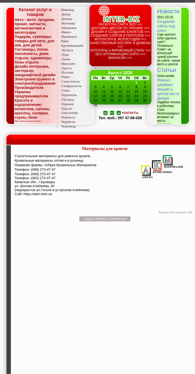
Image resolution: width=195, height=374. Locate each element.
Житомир (68, 23)
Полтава (67, 72)
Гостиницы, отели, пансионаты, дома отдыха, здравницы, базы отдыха (33, 55)
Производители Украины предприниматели (31, 91)
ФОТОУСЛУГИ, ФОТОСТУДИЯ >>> (120, 39)
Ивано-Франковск (69, 34)
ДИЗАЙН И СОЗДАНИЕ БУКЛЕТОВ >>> (120, 32)
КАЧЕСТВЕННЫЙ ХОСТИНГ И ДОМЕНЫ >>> (120, 45)
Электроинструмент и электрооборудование (35, 81)
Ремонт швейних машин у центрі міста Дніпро (168, 89)
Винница (67, 10)
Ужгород (67, 99)
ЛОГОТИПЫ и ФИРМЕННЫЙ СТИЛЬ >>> (120, 50)
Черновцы (68, 126)
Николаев (68, 64)
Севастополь (70, 81)
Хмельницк (69, 113)
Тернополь (69, 95)
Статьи (166, 70)
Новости (168, 11)
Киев (65, 41)
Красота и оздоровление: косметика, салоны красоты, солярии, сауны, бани (32, 108)
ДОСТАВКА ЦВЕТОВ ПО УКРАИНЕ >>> (120, 28)
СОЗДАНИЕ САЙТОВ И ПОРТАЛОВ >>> (120, 35)
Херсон (66, 108)
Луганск (67, 50)
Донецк (66, 19)
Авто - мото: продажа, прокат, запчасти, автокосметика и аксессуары (35, 26)
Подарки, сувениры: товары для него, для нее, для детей (34, 41)
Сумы (65, 90)
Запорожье (69, 28)
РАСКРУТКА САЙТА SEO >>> (120, 24)
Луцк (65, 55)
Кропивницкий (72, 46)
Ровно (65, 77)
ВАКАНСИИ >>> (120, 58)
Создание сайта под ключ (166, 26)
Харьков (67, 104)
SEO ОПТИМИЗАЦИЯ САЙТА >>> (120, 54)
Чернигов (68, 122)
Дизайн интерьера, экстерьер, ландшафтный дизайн (35, 70)
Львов (65, 59)
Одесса (66, 68)
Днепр (66, 14)
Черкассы (68, 117)
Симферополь (71, 86)
